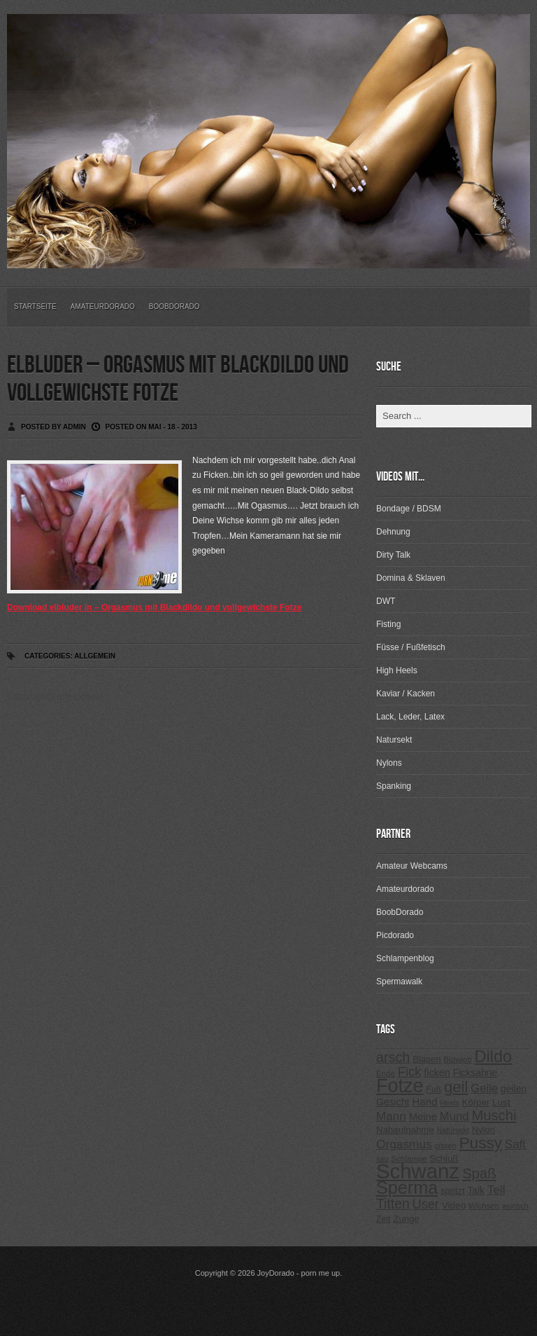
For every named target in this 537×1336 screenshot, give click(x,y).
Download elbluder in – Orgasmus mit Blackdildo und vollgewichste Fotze (154, 607)
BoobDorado (174, 306)
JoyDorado (275, 1273)
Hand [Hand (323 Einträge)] (424, 1102)
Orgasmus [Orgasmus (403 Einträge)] (404, 1144)
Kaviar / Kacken (405, 693)
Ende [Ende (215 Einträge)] (385, 1073)
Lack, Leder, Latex (410, 717)
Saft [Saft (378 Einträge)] (515, 1144)
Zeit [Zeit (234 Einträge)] (383, 1219)
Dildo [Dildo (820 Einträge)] (493, 1056)
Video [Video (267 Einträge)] (454, 1205)
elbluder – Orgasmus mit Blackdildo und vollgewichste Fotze (178, 379)
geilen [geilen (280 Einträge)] (514, 1088)
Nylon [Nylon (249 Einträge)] (483, 1129)
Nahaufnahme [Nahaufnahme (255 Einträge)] (405, 1129)
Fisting (388, 624)
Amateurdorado (103, 306)
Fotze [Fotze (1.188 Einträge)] (400, 1085)
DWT (385, 601)
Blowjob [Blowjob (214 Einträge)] (457, 1059)
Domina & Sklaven (410, 578)
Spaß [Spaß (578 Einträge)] (479, 1173)
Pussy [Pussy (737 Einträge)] (480, 1143)
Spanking (393, 786)
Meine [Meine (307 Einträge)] (423, 1116)
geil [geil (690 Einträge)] (456, 1087)
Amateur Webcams (412, 866)
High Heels (396, 670)
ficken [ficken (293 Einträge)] (437, 1072)
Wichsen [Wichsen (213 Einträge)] (483, 1205)
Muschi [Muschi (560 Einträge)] (493, 1115)
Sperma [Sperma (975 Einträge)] (407, 1187)
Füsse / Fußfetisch (410, 647)
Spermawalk (399, 981)
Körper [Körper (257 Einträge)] (475, 1102)
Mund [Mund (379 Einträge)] (454, 1116)
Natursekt (394, 740)
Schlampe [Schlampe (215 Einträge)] (409, 1159)
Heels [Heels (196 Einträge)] (450, 1103)
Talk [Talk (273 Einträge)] (475, 1190)
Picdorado (395, 935)
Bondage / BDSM (408, 509)
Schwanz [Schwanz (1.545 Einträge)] (417, 1171)
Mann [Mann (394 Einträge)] (391, 1116)
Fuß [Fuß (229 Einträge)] (434, 1089)
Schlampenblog (405, 958)
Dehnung (393, 532)
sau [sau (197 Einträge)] (382, 1159)
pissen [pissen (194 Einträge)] (446, 1145)
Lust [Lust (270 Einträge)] (501, 1102)
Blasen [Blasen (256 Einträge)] (427, 1059)
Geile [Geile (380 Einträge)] (484, 1088)
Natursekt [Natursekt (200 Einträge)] (452, 1130)
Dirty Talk (393, 555)
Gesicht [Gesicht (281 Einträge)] (392, 1102)
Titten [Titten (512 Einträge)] (393, 1203)
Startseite (35, 306)
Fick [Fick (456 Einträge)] (410, 1071)
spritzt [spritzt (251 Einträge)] (453, 1190)
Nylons (389, 763)
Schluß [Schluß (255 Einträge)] (443, 1158)
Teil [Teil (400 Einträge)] (496, 1190)
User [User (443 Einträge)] (426, 1204)
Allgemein (94, 656)
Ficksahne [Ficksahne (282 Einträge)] (475, 1072)
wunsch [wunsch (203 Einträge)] (515, 1205)
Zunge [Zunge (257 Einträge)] (406, 1218)
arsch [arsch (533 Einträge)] (393, 1057)
